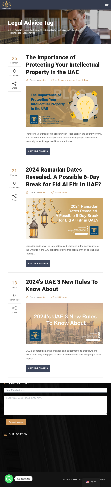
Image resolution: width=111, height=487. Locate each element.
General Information (66, 80)
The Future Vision (78, 479)
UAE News (62, 192)
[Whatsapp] (9, 478)
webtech (43, 80)
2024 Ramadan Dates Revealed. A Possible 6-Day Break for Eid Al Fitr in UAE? (64, 177)
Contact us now (16, 422)
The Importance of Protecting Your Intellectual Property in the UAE (63, 65)
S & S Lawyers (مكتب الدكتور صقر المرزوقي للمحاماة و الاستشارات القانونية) (43, 30)
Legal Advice (82, 80)
